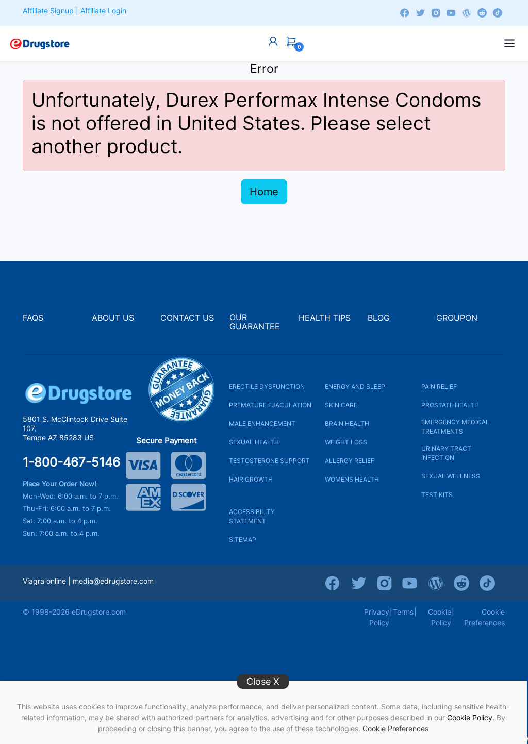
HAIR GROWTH (251, 479)
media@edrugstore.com (113, 580)
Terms (403, 611)
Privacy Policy (376, 617)
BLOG (379, 318)
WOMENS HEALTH (352, 479)
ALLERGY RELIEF (349, 461)
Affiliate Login (103, 10)
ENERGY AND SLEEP (355, 386)
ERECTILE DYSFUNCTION (267, 386)
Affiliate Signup (48, 10)
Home (264, 192)
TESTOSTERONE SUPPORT (269, 461)
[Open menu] (509, 43)
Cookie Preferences (395, 728)
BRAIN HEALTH (347, 423)
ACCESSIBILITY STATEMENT (252, 516)
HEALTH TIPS (325, 318)
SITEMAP (242, 539)
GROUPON (456, 318)
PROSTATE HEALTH (450, 405)
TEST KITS (437, 495)
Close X (262, 681)
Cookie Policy (469, 717)
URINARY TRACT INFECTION (446, 452)
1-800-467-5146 (71, 462)
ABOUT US (113, 318)
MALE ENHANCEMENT (262, 423)
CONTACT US (187, 318)
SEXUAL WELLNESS (450, 476)
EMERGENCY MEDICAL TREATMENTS (455, 426)
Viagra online (44, 580)
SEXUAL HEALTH (254, 442)
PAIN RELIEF (439, 386)
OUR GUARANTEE (254, 322)
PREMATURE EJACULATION (270, 405)
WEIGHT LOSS (346, 442)
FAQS (33, 318)
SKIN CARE (341, 405)
